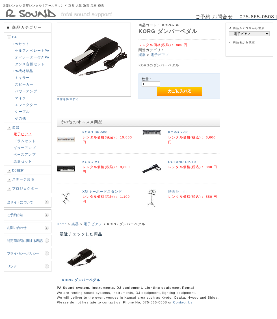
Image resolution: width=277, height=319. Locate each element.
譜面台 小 (177, 191)
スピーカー (24, 84)
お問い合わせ (17, 227)
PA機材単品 (23, 71)
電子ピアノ (23, 134)
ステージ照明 (23, 179)
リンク (12, 266)
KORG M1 (91, 162)
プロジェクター (25, 188)
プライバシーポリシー (23, 253)
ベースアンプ (25, 154)
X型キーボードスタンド (102, 191)
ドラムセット (25, 141)
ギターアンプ (25, 147)
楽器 (16, 127)
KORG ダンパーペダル (81, 280)
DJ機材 (18, 170)
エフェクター (26, 105)
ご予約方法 (15, 215)
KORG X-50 (178, 132)
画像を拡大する (68, 99)
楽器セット (23, 161)
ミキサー (22, 77)
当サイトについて (20, 202)
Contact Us (182, 302)
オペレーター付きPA (32, 57)
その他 (20, 118)
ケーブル (22, 111)
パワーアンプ (26, 91)
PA (14, 37)
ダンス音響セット (30, 64)
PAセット (21, 43)
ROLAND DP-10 (182, 162)
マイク (20, 98)
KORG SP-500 (95, 132)
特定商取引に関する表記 (25, 240)
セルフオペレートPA (32, 50)
